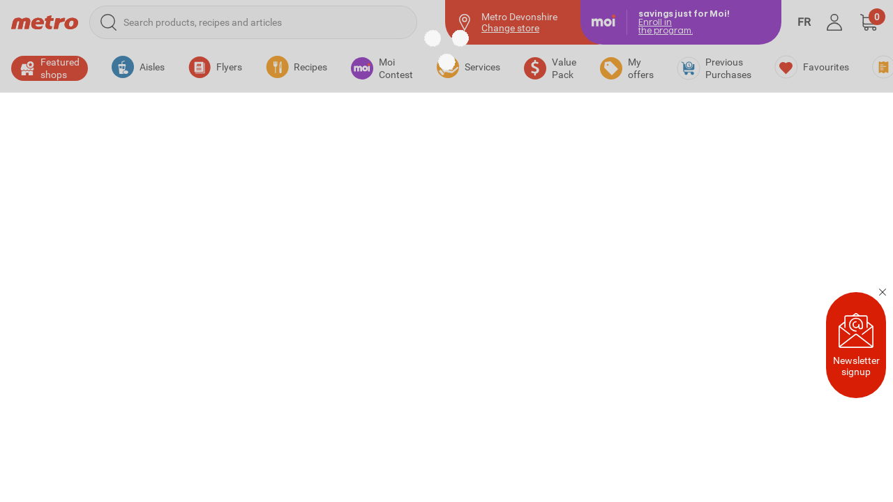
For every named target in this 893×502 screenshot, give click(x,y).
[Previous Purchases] (714, 68)
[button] (868, 22)
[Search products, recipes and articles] (253, 22)
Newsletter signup (856, 345)
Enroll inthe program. (665, 26)
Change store (510, 27)
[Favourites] (812, 67)
